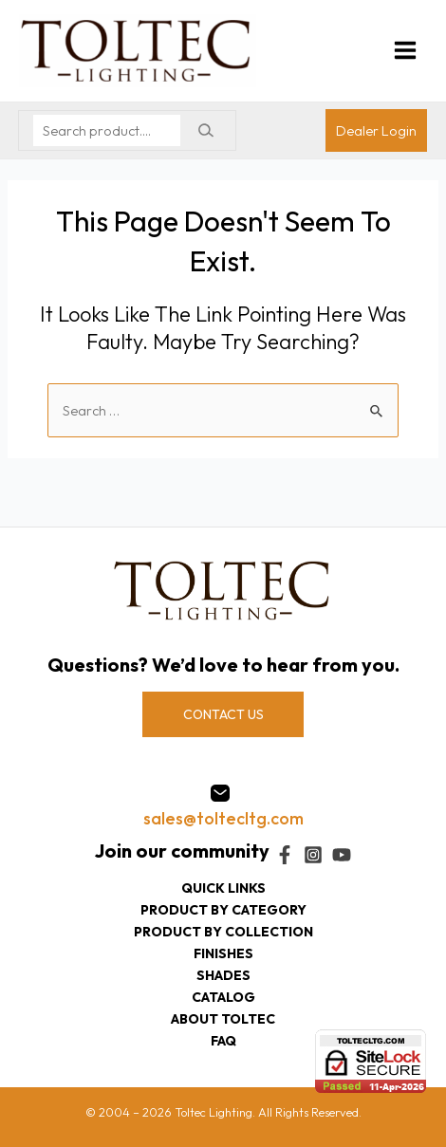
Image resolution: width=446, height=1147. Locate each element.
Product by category (223, 909)
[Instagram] (313, 854)
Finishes (223, 953)
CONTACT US (223, 714)
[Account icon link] (376, 130)
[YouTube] (341, 854)
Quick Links (223, 888)
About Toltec (223, 1018)
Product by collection (223, 931)
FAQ (223, 1040)
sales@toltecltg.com (223, 818)
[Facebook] (284, 854)
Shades (223, 975)
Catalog (223, 997)
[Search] (205, 130)
